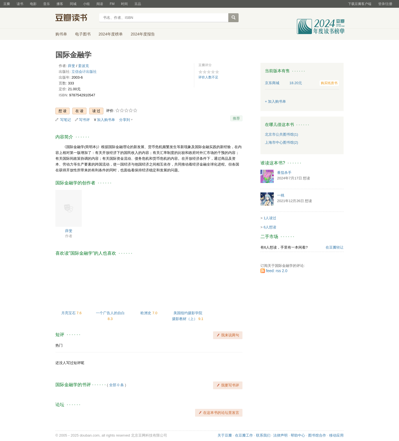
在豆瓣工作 (244, 435)
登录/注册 (385, 4)
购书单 (61, 34)
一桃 (280, 195)
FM (112, 4)
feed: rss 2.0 (276, 271)
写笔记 (65, 120)
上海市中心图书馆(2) (281, 142)
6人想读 (270, 227)
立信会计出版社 (84, 71)
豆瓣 (6, 4)
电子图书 (83, 34)
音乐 (46, 4)
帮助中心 (298, 435)
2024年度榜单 (111, 34)
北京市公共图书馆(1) (281, 134)
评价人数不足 (208, 77)
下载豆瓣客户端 (359, 4)
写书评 (84, 120)
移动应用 (336, 435)
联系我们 (263, 435)
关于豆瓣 (225, 435)
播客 (60, 4)
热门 (59, 345)
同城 (73, 4)
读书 (20, 4)
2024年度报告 (143, 34)
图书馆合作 (317, 435)
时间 (124, 4)
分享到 (124, 120)
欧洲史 (146, 313)
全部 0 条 (116, 385)
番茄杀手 (284, 173)
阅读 (99, 4)
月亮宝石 (69, 313)
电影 (33, 4)
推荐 (236, 118)
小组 (86, 4)
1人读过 (270, 218)
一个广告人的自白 (110, 313)
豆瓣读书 (75, 18)
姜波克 (83, 66)
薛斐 (71, 66)
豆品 (137, 4)
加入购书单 (106, 120)
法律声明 (280, 435)
